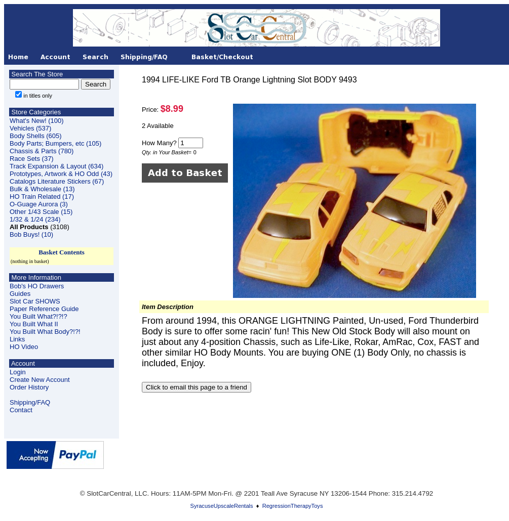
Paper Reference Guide (44, 309)
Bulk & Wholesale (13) (42, 189)
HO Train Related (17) (42, 196)
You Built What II (34, 324)
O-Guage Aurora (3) (39, 204)
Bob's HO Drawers (37, 286)
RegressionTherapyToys (292, 506)
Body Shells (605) (36, 136)
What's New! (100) (37, 120)
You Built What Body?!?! (45, 331)
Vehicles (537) (30, 128)
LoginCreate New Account (40, 375)
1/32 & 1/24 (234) (35, 219)
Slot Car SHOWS (35, 301)
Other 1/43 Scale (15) (41, 211)
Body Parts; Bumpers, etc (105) (55, 143)
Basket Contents (61, 252)
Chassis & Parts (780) (41, 151)
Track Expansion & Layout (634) (56, 166)
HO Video (24, 347)
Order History (29, 387)
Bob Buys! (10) (31, 234)
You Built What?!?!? (38, 316)
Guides (20, 293)
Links (17, 339)
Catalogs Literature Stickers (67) (57, 181)
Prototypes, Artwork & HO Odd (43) (61, 174)
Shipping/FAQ (30, 402)
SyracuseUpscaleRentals (221, 506)
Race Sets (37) (32, 158)
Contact (21, 410)
